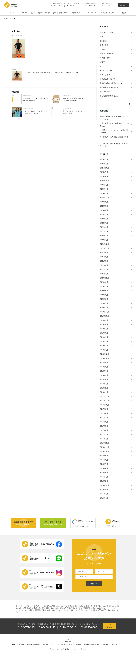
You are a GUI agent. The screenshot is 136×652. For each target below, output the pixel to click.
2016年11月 (104, 447)
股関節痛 (103, 41)
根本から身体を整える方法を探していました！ (114, 124)
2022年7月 (104, 219)
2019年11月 (104, 312)
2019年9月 (104, 320)
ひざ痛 (102, 49)
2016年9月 (104, 456)
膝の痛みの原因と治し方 (109, 87)
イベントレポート (106, 32)
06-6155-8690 (89, 627)
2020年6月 (104, 291)
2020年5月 (104, 295)
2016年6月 (104, 468)
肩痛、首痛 (104, 45)
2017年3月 (104, 434)
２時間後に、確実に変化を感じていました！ (114, 138)
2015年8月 (104, 489)
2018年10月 (104, 358)
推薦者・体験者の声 (60, 13)
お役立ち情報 (105, 92)
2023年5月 (104, 206)
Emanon (83, 649)
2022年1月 (104, 240)
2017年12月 (104, 396)
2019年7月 (104, 329)
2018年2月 (104, 388)
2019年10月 (104, 316)
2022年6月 (104, 223)
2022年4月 (104, 227)
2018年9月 (104, 362)
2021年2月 (104, 269)
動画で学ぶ (76, 13)
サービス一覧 (91, 13)
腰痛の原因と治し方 (107, 79)
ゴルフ (102, 62)
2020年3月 (104, 299)
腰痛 (101, 37)
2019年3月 (104, 341)
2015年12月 (104, 485)
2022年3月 (104, 231)
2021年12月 (104, 244)
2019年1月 (104, 350)
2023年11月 (104, 197)
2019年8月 (104, 324)
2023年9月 (104, 202)
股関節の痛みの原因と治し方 (111, 83)
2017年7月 (104, 417)
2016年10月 (104, 451)
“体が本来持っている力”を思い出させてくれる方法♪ (115, 118)
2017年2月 (104, 439)
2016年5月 (104, 472)
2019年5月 (104, 333)
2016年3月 (104, 477)
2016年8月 (104, 460)
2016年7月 (104, 464)
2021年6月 (104, 257)
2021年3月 (104, 265)
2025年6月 (104, 176)
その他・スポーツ (106, 70)
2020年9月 (104, 282)
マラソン (103, 66)
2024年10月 (104, 181)
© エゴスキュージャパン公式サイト (61, 649)
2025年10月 (104, 168)
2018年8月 (104, 367)
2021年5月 (104, 261)
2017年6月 (104, 422)
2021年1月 (104, 274)
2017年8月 (104, 413)
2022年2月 (104, 236)
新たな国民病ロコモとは (109, 96)
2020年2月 (104, 303)
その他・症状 (105, 58)
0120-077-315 (26, 627)
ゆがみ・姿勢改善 (106, 53)
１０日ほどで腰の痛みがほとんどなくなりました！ (114, 145)
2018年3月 (104, 384)
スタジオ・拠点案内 (108, 13)
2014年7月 (104, 498)
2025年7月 (104, 172)
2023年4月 (104, 210)
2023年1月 (104, 214)
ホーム (12, 13)
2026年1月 (104, 164)
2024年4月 (104, 189)
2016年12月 (104, 443)
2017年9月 (104, 409)
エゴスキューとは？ (28, 13)
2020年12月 (104, 278)
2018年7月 (104, 371)
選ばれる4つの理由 (44, 13)
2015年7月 (104, 494)
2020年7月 (104, 286)
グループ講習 (105, 75)
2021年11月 (104, 248)
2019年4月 (104, 337)
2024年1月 (104, 193)
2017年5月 (104, 426)
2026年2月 (104, 159)
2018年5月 (104, 375)
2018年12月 (104, 354)
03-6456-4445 (47, 627)
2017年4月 (104, 430)
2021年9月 (104, 252)
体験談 (124, 13)
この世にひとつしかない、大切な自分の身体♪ (114, 131)
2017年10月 (104, 405)
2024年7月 (104, 185)
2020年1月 (104, 307)
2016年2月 (104, 481)
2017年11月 (104, 401)
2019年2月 (104, 346)
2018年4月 (104, 379)
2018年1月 (104, 392)
